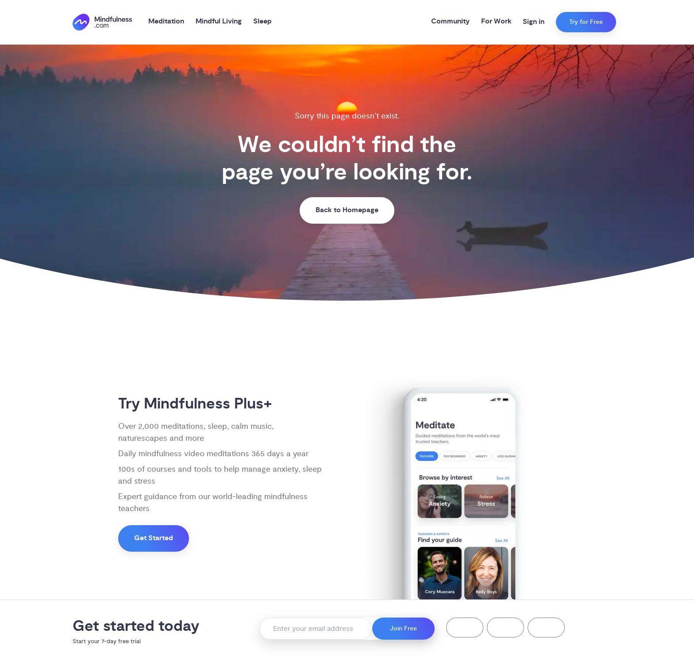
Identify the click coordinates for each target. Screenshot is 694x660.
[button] (464, 627)
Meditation (166, 21)
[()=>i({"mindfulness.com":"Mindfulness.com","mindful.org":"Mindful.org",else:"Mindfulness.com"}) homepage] (102, 22)
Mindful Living (219, 21)
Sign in (533, 22)
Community (450, 21)
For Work (496, 21)
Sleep (262, 21)
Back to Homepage (347, 210)
